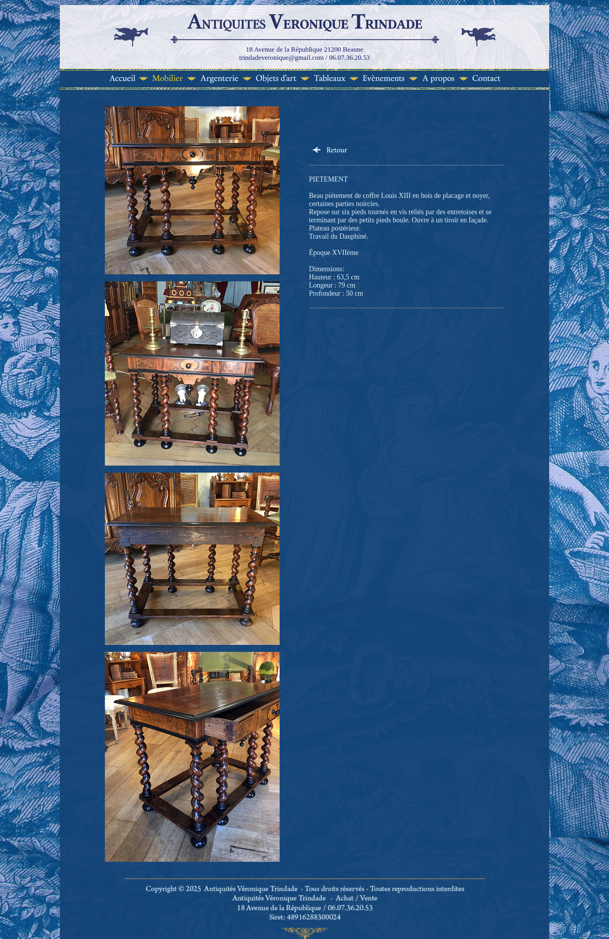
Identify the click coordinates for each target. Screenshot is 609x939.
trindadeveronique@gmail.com (281, 57)
